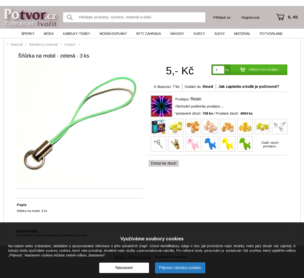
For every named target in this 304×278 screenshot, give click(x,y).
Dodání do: (193, 87)
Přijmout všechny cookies (180, 268)
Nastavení (124, 268)
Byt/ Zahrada (148, 34)
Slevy (220, 34)
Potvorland (271, 34)
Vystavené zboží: (194, 113)
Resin (196, 99)
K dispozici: (163, 87)
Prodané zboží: (234, 113)
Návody (177, 34)
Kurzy (199, 34)
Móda (49, 34)
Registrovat (250, 17)
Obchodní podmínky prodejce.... (199, 106)
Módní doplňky (113, 34)
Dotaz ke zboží (164, 163)
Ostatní (70, 44)
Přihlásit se (221, 17)
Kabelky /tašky (76, 34)
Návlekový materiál (43, 44)
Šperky (27, 34)
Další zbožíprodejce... (270, 144)
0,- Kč (293, 17)
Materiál (242, 34)
